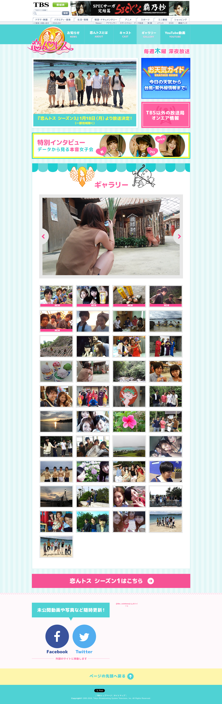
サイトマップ (119, 695)
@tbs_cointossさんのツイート (127, 605)
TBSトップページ (104, 695)
